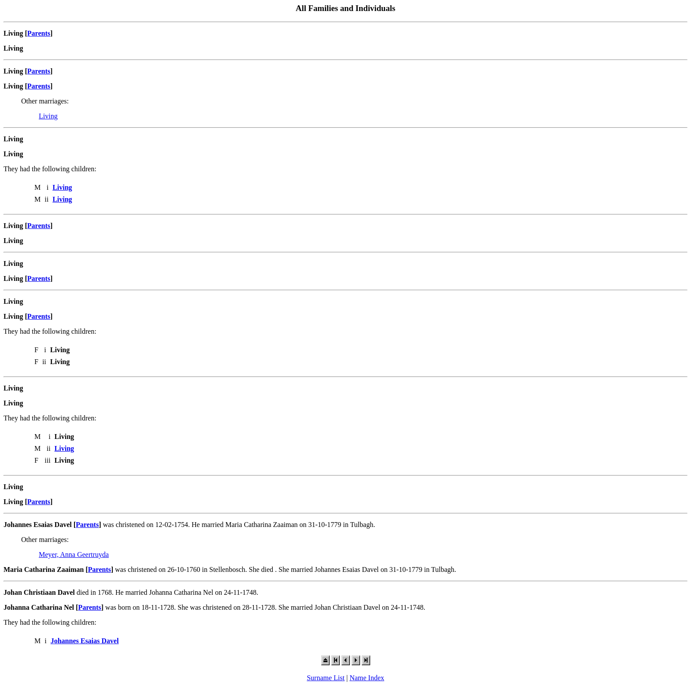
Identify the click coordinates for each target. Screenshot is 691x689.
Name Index (366, 678)
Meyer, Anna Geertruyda (74, 554)
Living (48, 116)
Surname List (326, 678)
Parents (38, 33)
